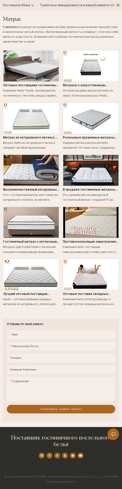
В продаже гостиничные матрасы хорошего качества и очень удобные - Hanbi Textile (89, 190)
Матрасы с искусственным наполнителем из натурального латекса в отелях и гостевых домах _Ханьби (91, 85)
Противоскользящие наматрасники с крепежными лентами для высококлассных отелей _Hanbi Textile (90, 242)
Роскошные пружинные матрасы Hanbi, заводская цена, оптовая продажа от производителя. (88, 138)
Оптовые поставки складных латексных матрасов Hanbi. (85, 294)
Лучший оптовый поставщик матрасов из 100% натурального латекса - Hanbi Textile (28, 294)
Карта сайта (97, 476)
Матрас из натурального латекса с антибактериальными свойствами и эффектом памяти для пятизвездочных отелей (31, 138)
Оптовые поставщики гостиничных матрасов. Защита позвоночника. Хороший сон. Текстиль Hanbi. (30, 85)
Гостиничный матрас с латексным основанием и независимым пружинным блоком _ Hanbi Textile (30, 242)
